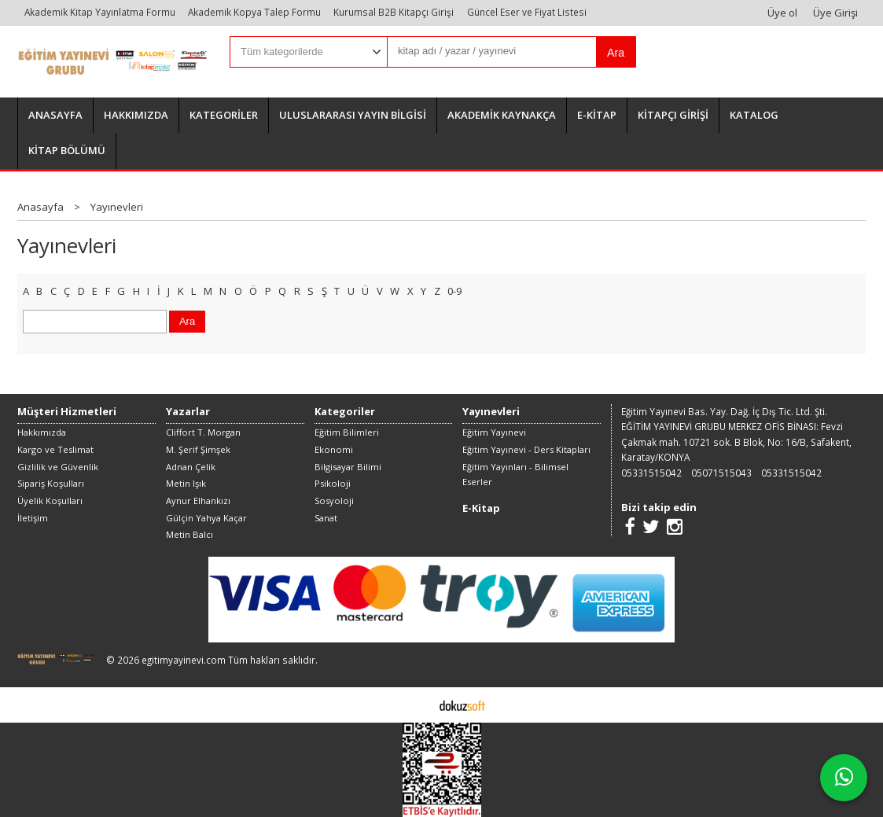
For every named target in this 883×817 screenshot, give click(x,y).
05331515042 (651, 472)
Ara (615, 52)
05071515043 (721, 472)
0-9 (454, 291)
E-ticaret (417, 704)
